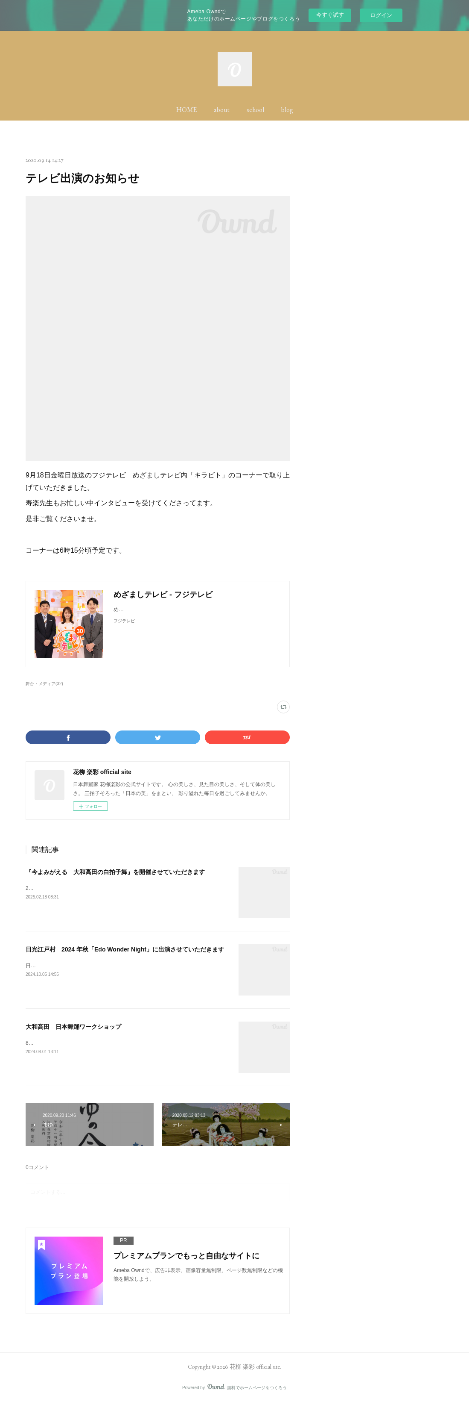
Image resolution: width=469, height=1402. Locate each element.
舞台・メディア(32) (44, 683)
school (255, 109)
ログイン (381, 15)
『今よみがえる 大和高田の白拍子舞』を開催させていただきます (115, 872)
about (222, 109)
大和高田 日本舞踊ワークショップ (73, 1026)
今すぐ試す (330, 15)
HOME (186, 109)
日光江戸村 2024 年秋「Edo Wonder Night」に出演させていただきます (125, 949)
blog (287, 109)
